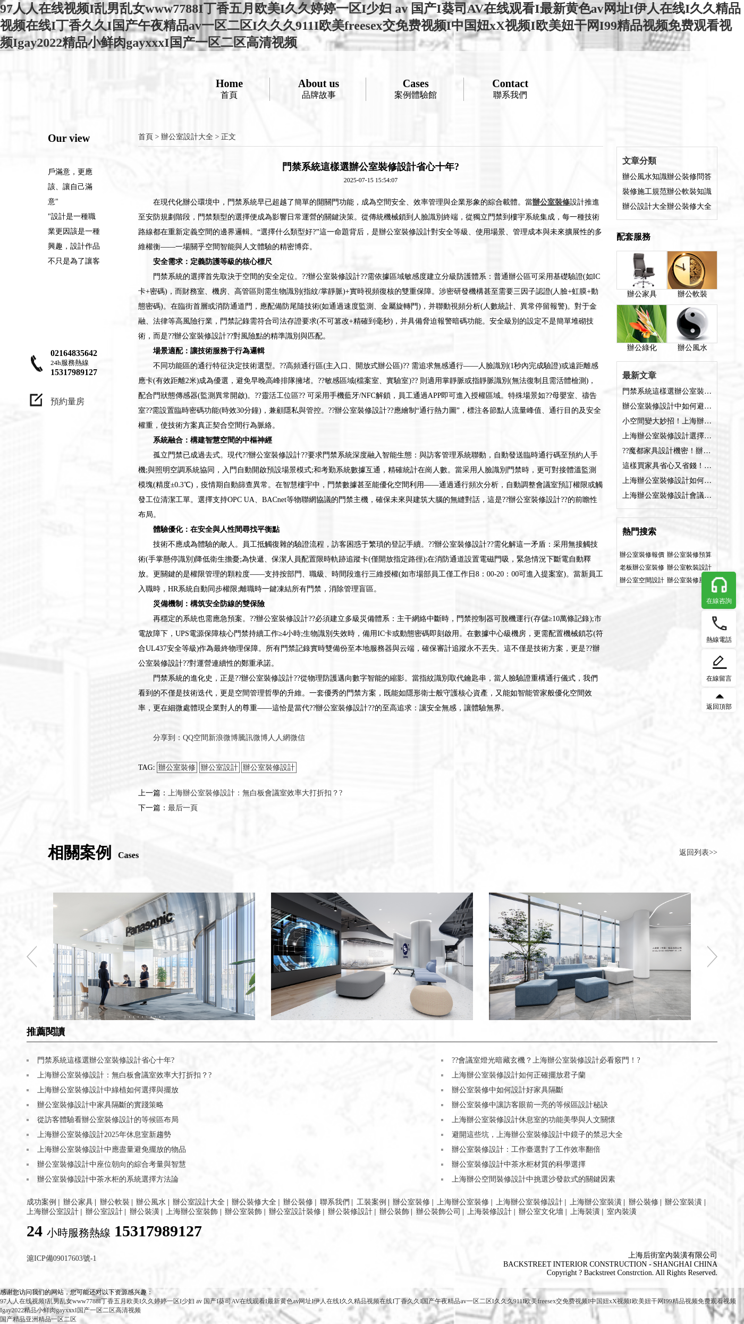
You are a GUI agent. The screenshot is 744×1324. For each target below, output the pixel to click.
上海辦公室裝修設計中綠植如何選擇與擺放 (108, 1090)
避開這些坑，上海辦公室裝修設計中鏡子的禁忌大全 (537, 1135)
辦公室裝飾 (243, 1212)
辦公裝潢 (144, 1212)
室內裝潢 (622, 1212)
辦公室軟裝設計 (689, 567)
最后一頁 (183, 808)
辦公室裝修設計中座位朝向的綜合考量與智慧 (111, 1164)
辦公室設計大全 (187, 137)
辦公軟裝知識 (689, 192)
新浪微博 (223, 738)
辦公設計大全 (644, 206)
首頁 (229, 88)
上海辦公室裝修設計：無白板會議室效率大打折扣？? (255, 793)
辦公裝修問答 (689, 177)
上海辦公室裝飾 (192, 1212)
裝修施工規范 (644, 192)
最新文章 (639, 375)
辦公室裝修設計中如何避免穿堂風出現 (667, 406)
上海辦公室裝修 (463, 1202)
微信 (297, 738)
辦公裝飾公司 (438, 1212)
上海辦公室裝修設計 (529, 1202)
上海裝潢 (585, 1212)
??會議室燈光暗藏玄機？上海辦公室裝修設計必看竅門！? (546, 1060)
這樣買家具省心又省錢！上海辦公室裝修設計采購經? (667, 466)
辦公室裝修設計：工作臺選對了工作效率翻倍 (526, 1149)
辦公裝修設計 (350, 1212)
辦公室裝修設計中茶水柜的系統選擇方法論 (108, 1179)
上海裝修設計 (489, 1212)
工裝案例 (371, 1202)
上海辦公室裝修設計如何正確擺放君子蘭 (519, 1075)
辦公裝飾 (394, 1212)
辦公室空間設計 (642, 580)
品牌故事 (318, 88)
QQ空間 (195, 738)
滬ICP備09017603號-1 (61, 1258)
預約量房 (67, 401)
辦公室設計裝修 (295, 1212)
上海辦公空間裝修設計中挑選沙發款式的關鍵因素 (533, 1179)
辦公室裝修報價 (642, 554)
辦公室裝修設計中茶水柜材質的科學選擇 (519, 1164)
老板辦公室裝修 (642, 567)
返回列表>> (698, 852)
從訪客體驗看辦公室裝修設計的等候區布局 (108, 1120)
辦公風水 (692, 328)
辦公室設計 (219, 767)
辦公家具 (641, 274)
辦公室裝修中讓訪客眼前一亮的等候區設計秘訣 (530, 1105)
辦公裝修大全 (689, 206)
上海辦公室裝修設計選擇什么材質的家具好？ (667, 436)
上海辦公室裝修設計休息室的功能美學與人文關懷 (533, 1120)
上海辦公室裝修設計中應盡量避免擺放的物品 (111, 1149)
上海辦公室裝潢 (596, 1202)
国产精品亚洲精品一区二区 (38, 1319)
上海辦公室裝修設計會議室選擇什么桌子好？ (667, 495)
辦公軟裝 (692, 274)
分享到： (168, 738)
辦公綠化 (641, 328)
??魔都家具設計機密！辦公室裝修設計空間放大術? (667, 451)
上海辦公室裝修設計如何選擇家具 (667, 481)
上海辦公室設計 (53, 1212)
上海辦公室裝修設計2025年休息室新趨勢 (104, 1135)
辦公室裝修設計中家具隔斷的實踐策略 (100, 1105)
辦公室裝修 (177, 767)
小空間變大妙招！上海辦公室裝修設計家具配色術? (667, 421)
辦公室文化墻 (541, 1212)
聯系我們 (510, 88)
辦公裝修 (298, 1202)
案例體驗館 (415, 88)
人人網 (279, 738)
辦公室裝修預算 (689, 554)
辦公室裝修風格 (689, 580)
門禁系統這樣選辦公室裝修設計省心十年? (667, 391)
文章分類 (639, 160)
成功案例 (41, 1202)
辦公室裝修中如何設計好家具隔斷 (507, 1090)
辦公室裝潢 (683, 1202)
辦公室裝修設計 (269, 767)
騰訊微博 (253, 738)
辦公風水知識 (644, 177)
